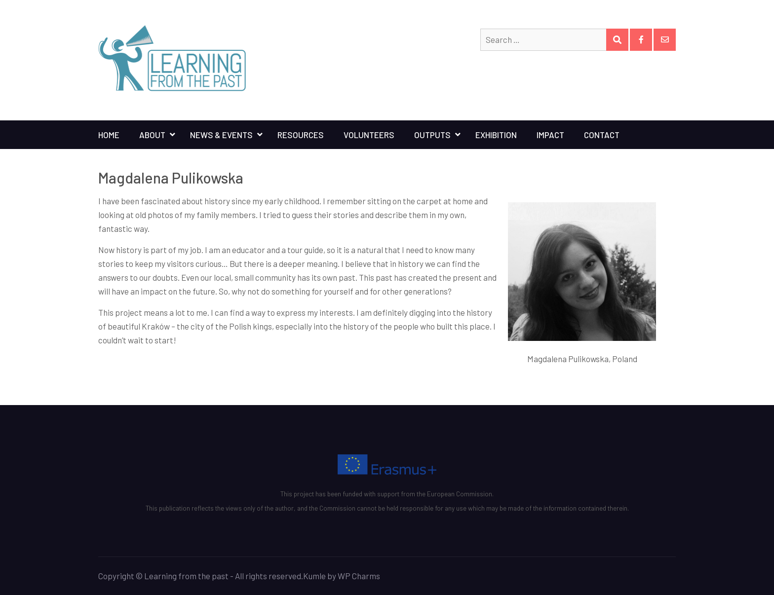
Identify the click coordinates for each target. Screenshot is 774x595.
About (152, 135)
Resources (300, 135)
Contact (601, 135)
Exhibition (496, 135)
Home (108, 135)
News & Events (221, 135)
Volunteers (369, 135)
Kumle (314, 576)
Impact (550, 135)
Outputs (432, 135)
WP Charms (359, 576)
